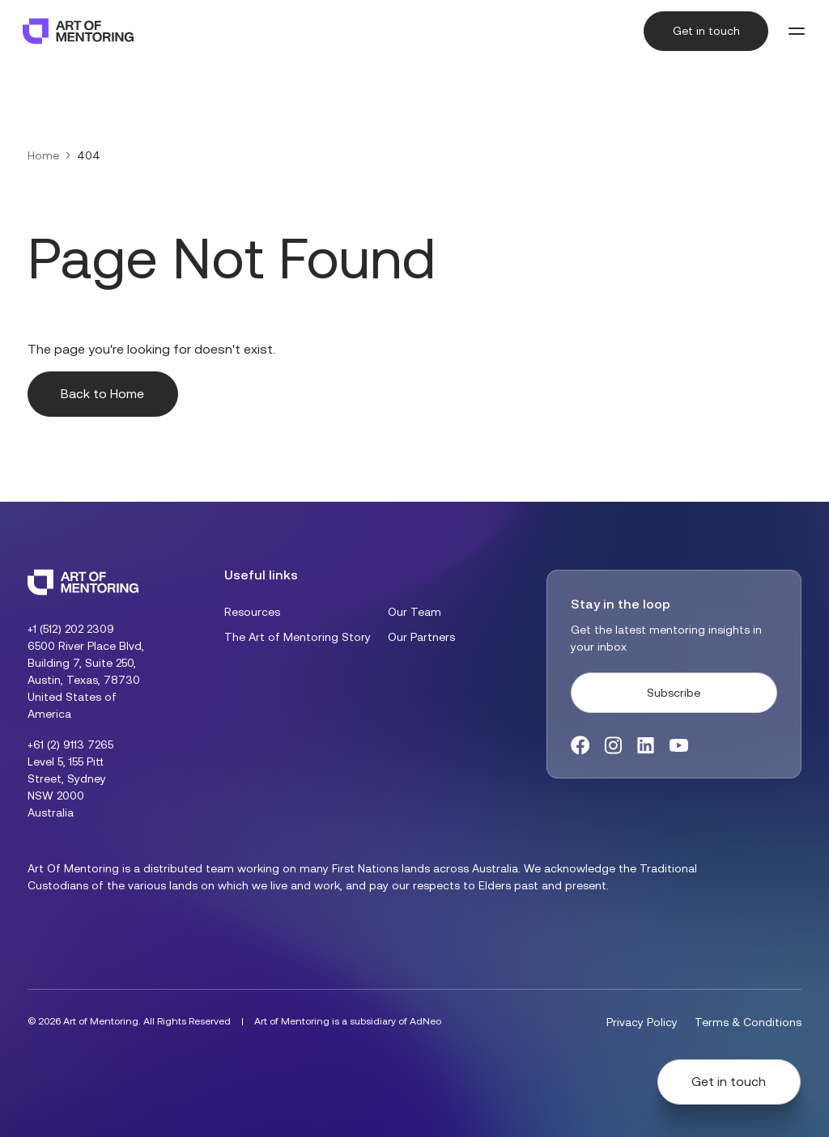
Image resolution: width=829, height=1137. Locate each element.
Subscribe (673, 692)
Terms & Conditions (748, 1022)
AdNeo (425, 1021)
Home (43, 155)
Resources (252, 611)
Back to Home (102, 394)
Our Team (414, 611)
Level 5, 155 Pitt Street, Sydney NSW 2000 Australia (67, 787)
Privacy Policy (642, 1022)
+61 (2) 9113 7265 (70, 744)
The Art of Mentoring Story (297, 636)
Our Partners (421, 636)
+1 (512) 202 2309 (71, 628)
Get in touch (706, 30)
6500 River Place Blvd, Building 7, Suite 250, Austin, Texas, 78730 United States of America (86, 679)
